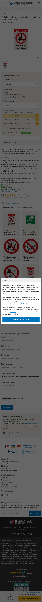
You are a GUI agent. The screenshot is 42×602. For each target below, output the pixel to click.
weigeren (13, 312)
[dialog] (21, 301)
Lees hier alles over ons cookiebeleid (15, 304)
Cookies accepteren (21, 319)
